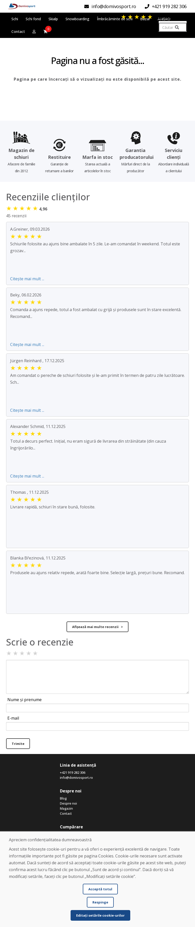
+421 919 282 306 (72, 772)
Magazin (66, 808)
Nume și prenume (24, 699)
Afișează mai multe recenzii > (97, 626)
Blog (63, 798)
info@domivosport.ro (76, 777)
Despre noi (68, 803)
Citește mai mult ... (27, 279)
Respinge (100, 902)
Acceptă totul (100, 889)
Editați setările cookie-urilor (100, 915)
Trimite (18, 743)
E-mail (13, 718)
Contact (66, 813)
